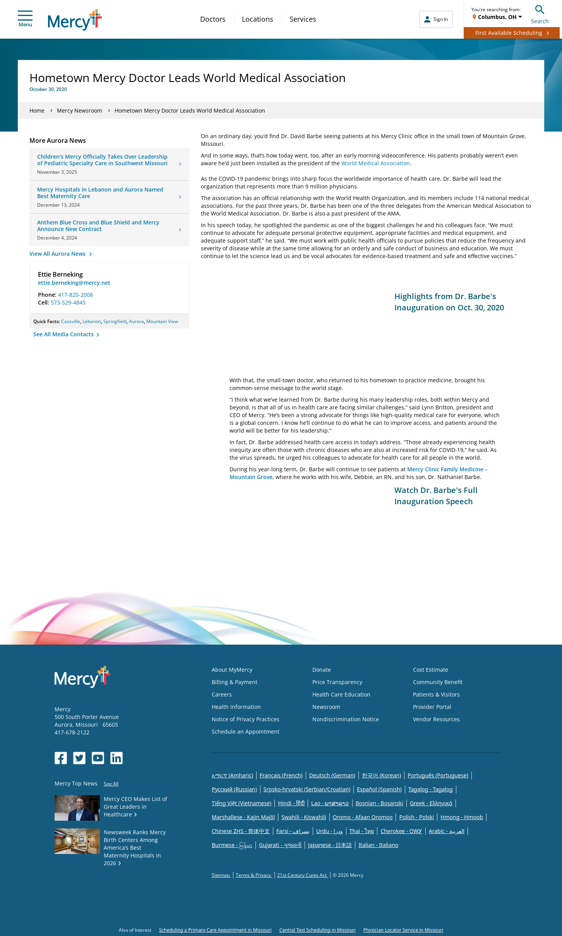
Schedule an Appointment (245, 731)
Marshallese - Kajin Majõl (243, 817)
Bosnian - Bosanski (379, 803)
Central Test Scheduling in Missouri (317, 930)
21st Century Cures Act (302, 875)
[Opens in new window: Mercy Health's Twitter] (79, 758)
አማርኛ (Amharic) (232, 775)
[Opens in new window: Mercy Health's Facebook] (61, 758)
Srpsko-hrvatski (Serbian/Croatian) (307, 789)
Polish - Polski (416, 817)
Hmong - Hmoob (461, 817)
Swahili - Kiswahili (303, 817)
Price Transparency (337, 682)
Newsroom (326, 706)
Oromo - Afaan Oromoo (363, 817)
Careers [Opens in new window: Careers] (222, 694)
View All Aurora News (58, 253)
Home (37, 110)
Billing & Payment (234, 682)
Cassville (70, 321)
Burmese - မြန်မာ (232, 845)
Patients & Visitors (436, 694)
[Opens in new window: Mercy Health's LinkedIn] (116, 758)
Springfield (115, 321)
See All (111, 783)
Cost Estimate (430, 669)
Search (540, 13)
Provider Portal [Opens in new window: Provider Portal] (432, 706)
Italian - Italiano (378, 845)
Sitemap (221, 875)
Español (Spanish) (379, 789)
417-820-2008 (75, 294)
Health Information (236, 706)
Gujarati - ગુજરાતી (280, 845)
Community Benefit (438, 682)
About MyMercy (232, 669)
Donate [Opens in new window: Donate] (321, 669)
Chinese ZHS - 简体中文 (241, 831)
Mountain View (162, 321)
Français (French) (281, 775)
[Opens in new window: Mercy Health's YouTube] (98, 758)
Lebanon (91, 321)
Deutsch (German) (332, 775)
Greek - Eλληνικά (431, 803)
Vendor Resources (436, 719)
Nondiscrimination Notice (345, 719)
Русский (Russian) (234, 789)
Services (303, 19)
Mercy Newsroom (79, 110)
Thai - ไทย (362, 831)
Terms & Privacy (254, 875)
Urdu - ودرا (329, 831)
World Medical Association (375, 163)
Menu (25, 19)
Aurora (136, 321)
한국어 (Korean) (381, 775)
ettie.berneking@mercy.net (74, 282)
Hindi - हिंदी (291, 803)
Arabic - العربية (446, 831)
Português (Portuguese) (438, 775)
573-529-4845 (68, 302)
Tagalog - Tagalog (430, 789)
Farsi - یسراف (293, 831)
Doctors (213, 19)
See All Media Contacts (64, 334)
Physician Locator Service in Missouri (403, 930)
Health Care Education (341, 694)
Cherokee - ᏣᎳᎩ (401, 831)
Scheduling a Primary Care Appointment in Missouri (215, 930)
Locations (257, 19)
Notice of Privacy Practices (245, 719)
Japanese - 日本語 (330, 845)
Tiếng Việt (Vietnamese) (241, 803)
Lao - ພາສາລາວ (330, 803)
